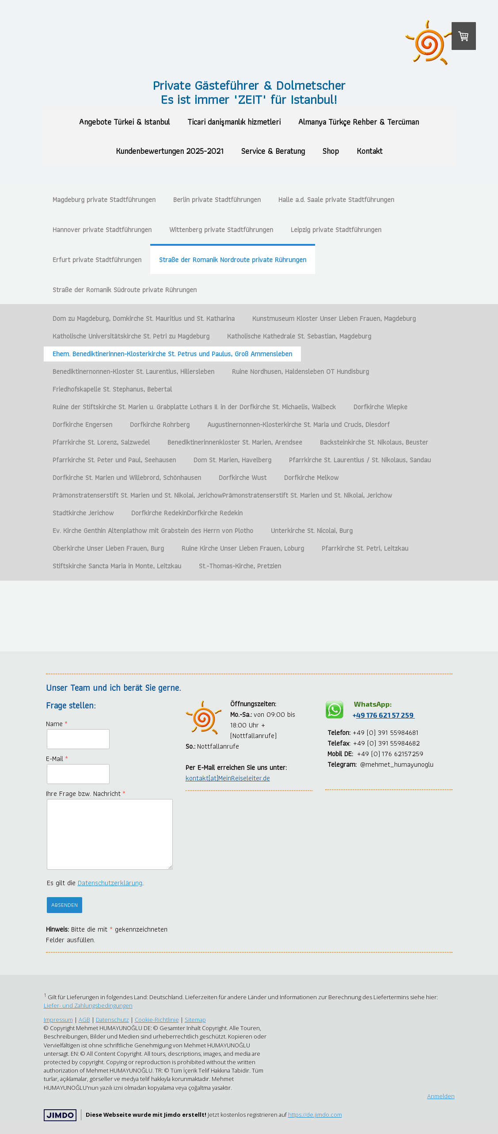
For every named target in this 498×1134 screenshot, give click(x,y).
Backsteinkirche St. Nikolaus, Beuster (374, 442)
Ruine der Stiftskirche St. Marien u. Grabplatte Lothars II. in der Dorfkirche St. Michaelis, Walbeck (194, 406)
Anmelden (441, 1096)
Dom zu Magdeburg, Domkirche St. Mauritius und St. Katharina (144, 318)
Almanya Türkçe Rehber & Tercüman (358, 121)
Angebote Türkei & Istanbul (124, 121)
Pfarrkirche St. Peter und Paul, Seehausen (114, 459)
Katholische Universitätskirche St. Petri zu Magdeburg (131, 336)
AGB (84, 1020)
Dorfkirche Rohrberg (160, 424)
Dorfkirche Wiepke (380, 406)
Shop (331, 151)
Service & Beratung (273, 151)
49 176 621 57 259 (385, 715)
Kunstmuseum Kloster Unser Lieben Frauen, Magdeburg (334, 318)
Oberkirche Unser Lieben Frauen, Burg (108, 548)
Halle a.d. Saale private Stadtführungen (336, 199)
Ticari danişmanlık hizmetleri (234, 121)
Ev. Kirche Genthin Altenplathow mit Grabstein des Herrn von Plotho (153, 530)
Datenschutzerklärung (110, 882)
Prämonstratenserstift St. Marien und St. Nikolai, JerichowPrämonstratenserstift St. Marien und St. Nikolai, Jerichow (222, 495)
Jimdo (60, 1115)
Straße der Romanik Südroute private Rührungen (125, 289)
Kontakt (370, 151)
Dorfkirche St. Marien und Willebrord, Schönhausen (127, 477)
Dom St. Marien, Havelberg (232, 459)
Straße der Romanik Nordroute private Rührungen (232, 259)
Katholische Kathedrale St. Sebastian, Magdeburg (299, 336)
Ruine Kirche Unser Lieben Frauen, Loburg (243, 548)
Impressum (58, 1020)
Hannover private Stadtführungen (102, 229)
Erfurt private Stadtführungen (97, 259)
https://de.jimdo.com (315, 1115)
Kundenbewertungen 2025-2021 (170, 151)
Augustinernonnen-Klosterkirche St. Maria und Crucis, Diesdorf (298, 424)
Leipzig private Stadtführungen (336, 229)
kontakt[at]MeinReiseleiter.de (228, 778)
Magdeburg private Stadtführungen (104, 199)
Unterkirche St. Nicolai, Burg (312, 530)
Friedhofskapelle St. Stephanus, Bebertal (112, 389)
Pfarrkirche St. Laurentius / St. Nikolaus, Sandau (360, 459)
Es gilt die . (95, 882)
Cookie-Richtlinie (157, 1020)
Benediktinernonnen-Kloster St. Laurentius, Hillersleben (133, 371)
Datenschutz (112, 1020)
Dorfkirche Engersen (82, 424)
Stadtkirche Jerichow (83, 512)
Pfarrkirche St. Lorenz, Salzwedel (101, 442)
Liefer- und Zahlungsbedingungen (88, 1005)
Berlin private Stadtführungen (217, 199)
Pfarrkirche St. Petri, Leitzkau (365, 548)
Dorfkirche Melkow (311, 477)
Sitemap (195, 1020)
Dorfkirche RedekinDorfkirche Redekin (187, 512)
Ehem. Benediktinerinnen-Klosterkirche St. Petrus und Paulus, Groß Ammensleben (172, 353)
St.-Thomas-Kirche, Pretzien (240, 565)
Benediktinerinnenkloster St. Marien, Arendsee (234, 442)
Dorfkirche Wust (242, 477)
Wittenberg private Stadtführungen (221, 229)
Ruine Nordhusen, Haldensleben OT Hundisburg (300, 371)
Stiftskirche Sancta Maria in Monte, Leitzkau (117, 565)
